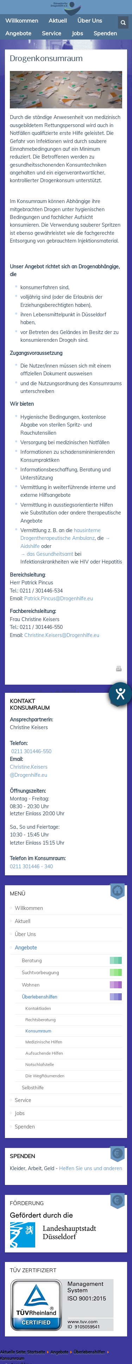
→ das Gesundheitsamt (46, 554)
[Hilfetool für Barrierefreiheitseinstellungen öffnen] (120, 693)
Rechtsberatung (40, 1001)
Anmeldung (21, 1346)
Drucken (118, 668)
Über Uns (25, 916)
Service (23, 1082)
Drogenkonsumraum (46, 59)
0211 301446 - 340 (31, 848)
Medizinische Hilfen (43, 1023)
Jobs (20, 1095)
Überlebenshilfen (89, 1333)
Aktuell (22, 903)
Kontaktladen (38, 990)
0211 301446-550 (31, 732)
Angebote (26, 929)
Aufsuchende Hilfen (44, 1034)
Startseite (36, 1333)
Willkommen (29, 889)
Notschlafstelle (39, 1046)
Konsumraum (38, 1012)
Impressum (21, 1354)
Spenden (25, 1108)
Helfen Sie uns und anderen (90, 1149)
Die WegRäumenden (44, 1057)
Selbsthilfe (33, 1069)
